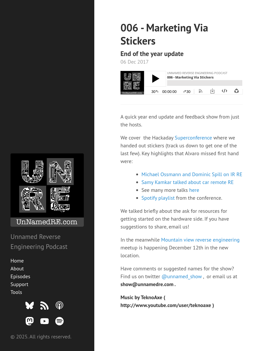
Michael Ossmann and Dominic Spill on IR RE (191, 174)
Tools (16, 292)
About (17, 268)
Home (17, 260)
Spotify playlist (158, 197)
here (194, 190)
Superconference (194, 137)
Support (19, 284)
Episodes (20, 276)
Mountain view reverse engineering (200, 239)
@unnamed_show (182, 276)
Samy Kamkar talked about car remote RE (187, 182)
